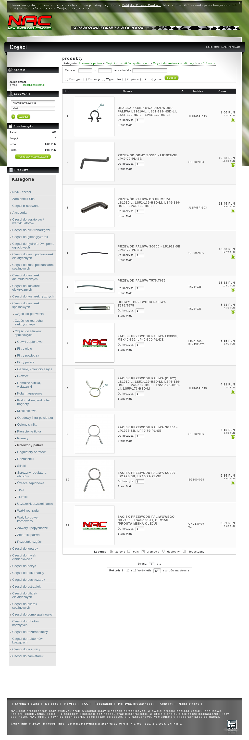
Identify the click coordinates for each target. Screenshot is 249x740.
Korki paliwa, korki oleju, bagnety (34, 402)
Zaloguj (23, 116)
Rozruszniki (25, 459)
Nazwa (127, 91)
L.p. (68, 91)
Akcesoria (19, 212)
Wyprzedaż (113, 79)
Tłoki (20, 490)
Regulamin (103, 703)
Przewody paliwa (30, 445)
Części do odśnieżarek (28, 579)
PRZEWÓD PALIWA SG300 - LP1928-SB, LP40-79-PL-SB (149, 248)
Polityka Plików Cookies (141, 5)
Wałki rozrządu (28, 510)
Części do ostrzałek (26, 586)
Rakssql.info (53, 723)
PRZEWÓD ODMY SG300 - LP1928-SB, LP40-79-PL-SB (148, 157)
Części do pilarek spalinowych (24, 605)
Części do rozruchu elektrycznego (29, 322)
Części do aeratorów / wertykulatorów (28, 221)
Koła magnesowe (29, 393)
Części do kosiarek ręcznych (33, 296)
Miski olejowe (27, 411)
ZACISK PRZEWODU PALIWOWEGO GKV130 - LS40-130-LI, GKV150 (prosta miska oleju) (146, 520)
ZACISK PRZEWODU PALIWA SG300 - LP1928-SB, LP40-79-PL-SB (148, 429)
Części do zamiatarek (27, 656)
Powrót (70, 703)
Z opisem (133, 79)
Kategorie (23, 179)
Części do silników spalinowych (28, 333)
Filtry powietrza (28, 355)
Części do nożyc (24, 566)
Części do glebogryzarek (30, 237)
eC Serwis (208, 63)
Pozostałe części (29, 541)
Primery (22, 438)
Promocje (94, 79)
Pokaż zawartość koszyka (33, 156)
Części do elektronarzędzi (31, 230)
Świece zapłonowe (30, 483)
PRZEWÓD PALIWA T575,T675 (141, 280)
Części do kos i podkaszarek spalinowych (33, 266)
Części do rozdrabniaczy (30, 632)
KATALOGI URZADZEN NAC (223, 47)
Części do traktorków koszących (27, 640)
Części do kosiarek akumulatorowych (26, 277)
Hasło (16, 108)
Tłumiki (22, 497)
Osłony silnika (27, 424)
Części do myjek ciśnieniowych (24, 557)
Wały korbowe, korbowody (27, 519)
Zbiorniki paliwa (28, 535)
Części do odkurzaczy (28, 573)
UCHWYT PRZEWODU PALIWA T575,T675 (142, 303)
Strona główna (27, 703)
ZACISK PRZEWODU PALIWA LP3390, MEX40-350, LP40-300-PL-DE (148, 337)
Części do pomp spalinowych (33, 614)
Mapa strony (189, 703)
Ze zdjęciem (153, 79)
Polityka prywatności (136, 703)
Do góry (51, 703)
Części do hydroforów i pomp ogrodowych (33, 245)
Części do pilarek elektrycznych (24, 595)
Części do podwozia (29, 314)
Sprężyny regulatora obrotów (31, 474)
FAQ (85, 703)
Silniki (21, 466)
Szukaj (171, 77)
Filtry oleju (24, 348)
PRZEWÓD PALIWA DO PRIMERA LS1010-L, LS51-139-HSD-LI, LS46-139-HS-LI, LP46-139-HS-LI (149, 202)
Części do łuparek (25, 548)
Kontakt (166, 703)
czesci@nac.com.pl (34, 84)
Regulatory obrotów (31, 452)
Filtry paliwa (25, 362)
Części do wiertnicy (26, 649)
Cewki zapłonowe (30, 342)
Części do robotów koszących (25, 623)
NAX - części (21, 192)
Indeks (198, 91)
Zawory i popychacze (32, 528)
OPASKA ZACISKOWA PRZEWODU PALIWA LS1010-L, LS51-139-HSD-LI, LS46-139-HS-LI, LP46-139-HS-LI (147, 111)
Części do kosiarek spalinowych (26, 305)
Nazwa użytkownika (24, 102)
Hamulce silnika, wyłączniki (29, 384)
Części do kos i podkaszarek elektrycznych (33, 256)
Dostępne (76, 79)
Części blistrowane (25, 206)
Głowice (23, 376)
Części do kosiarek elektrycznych (26, 287)
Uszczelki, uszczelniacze (35, 504)
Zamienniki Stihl (23, 199)
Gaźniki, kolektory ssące (34, 369)
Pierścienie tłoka (29, 431)
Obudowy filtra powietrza (35, 417)
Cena (222, 91)
